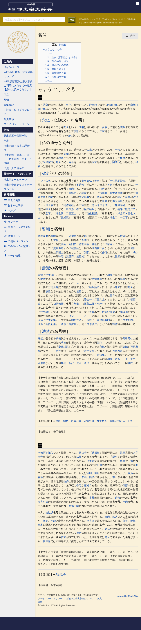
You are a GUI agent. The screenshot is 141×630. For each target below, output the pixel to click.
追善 (117, 497)
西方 (58, 350)
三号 (112, 295)
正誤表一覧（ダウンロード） (18, 111)
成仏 (86, 235)
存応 (40, 477)
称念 (97, 180)
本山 (115, 477)
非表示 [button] (62, 44)
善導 (120, 209)
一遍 (130, 460)
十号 (117, 149)
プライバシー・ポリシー (18, 124)
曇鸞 (46, 268)
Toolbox (8, 216)
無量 (58, 162)
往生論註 (51, 274)
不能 (53, 520)
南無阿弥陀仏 (117, 421)
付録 (6, 129)
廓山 (84, 477)
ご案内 (8, 61)
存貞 (130, 473)
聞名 (66, 127)
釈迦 (122, 235)
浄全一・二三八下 (79, 315)
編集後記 (9, 104)
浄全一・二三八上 (94, 299)
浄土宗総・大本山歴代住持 (18, 147)
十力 (132, 358)
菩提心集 (51, 324)
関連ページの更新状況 (17, 228)
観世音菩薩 (116, 192)
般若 (104, 311)
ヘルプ (9, 210)
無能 (45, 520)
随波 (91, 477)
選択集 (72, 324)
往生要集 (51, 319)
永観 (89, 319)
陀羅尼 (124, 311)
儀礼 (120, 201)
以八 (115, 516)
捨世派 (49, 512)
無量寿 (70, 256)
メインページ (11, 67)
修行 (104, 252)
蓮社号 (88, 485)
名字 (68, 104)
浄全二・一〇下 (119, 217)
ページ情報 (12, 255)
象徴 (122, 157)
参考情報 (9, 194)
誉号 (79, 485)
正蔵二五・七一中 (94, 303)
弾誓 (125, 520)
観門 (107, 319)
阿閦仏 (116, 162)
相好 (71, 363)
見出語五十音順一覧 (15, 135)
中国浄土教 (72, 209)
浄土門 (93, 104)
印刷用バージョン (16, 241)
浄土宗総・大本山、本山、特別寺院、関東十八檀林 (18, 159)
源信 (40, 319)
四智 (117, 358)
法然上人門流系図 (14, 168)
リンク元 (11, 221)
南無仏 (72, 192)
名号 (78, 120)
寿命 (71, 162)
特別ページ (12, 236)
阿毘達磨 (43, 235)
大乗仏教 (84, 196)
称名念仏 (87, 180)
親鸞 (122, 460)
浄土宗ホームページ (15, 179)
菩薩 (45, 104)
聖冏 (89, 473)
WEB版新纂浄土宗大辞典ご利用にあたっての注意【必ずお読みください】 (18, 85)
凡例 (6, 99)
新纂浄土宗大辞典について (79, 598)
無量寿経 (120, 205)
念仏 (46, 120)
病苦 (94, 162)
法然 (63, 324)
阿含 (102, 188)
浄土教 (49, 205)
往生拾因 (128, 319)
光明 (79, 363)
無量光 (80, 256)
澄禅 (132, 520)
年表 (6, 140)
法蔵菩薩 (74, 248)
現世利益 (43, 501)
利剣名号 (60, 574)
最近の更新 (12, 200)
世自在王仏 (98, 248)
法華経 (103, 192)
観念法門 (130, 209)
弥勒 (81, 244)
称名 (46, 173)
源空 (115, 456)
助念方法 (76, 319)
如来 (89, 149)
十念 (125, 501)
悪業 (99, 196)
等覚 (109, 184)
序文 (6, 94)
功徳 (61, 157)
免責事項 (9, 119)
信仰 (66, 481)
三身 (125, 358)
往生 (91, 209)
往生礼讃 (92, 213)
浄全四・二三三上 (66, 213)
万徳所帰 (53, 287)
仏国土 (60, 252)
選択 (132, 248)
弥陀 (66, 153)
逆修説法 (92, 324)
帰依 (104, 201)
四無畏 (42, 363)
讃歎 (122, 127)
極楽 (86, 209)
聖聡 (97, 473)
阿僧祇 (72, 235)
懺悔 (115, 201)
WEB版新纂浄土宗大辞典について (18, 74)
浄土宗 (90, 460)
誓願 (46, 229)
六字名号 (102, 421)
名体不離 (76, 421)
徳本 (40, 524)
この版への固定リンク (17, 248)
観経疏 (65, 217)
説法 (86, 363)
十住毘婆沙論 (117, 180)
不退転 (80, 184)
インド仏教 (44, 180)
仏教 (104, 127)
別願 (86, 252)
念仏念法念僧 (99, 205)
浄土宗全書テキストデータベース (18, 186)
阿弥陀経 (69, 205)
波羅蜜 (111, 311)
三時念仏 (99, 319)
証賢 (99, 464)
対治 (135, 196)
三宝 (102, 131)
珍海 (40, 324)
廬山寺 (83, 452)
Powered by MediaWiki (127, 596)
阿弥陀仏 (112, 104)
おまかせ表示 (13, 205)
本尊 (91, 497)
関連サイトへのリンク (17, 173)
